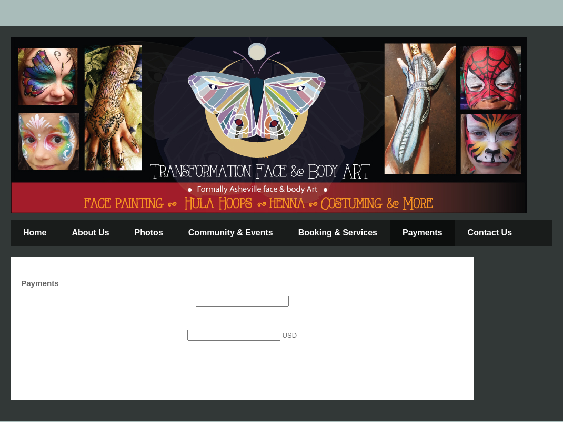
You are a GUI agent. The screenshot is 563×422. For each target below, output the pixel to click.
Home (34, 232)
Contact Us (490, 232)
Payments (423, 232)
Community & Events (230, 232)
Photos (149, 232)
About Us (90, 232)
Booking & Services (337, 232)
